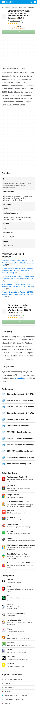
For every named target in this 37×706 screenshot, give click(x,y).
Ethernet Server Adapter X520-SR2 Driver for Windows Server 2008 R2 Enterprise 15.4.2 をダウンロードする (18, 271)
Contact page (20, 378)
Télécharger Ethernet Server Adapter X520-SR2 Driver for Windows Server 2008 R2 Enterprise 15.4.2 (18, 263)
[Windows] (7, 7)
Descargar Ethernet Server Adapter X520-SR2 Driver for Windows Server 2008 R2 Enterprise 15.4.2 (18, 286)
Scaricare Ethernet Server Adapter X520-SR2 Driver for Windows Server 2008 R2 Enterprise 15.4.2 (18, 294)
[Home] (2, 7)
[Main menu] (35, 2)
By (14, 21)
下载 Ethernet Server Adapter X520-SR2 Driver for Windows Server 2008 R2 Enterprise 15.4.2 (18, 277)
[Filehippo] (7, 2)
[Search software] (31, 2)
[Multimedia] (14, 7)
